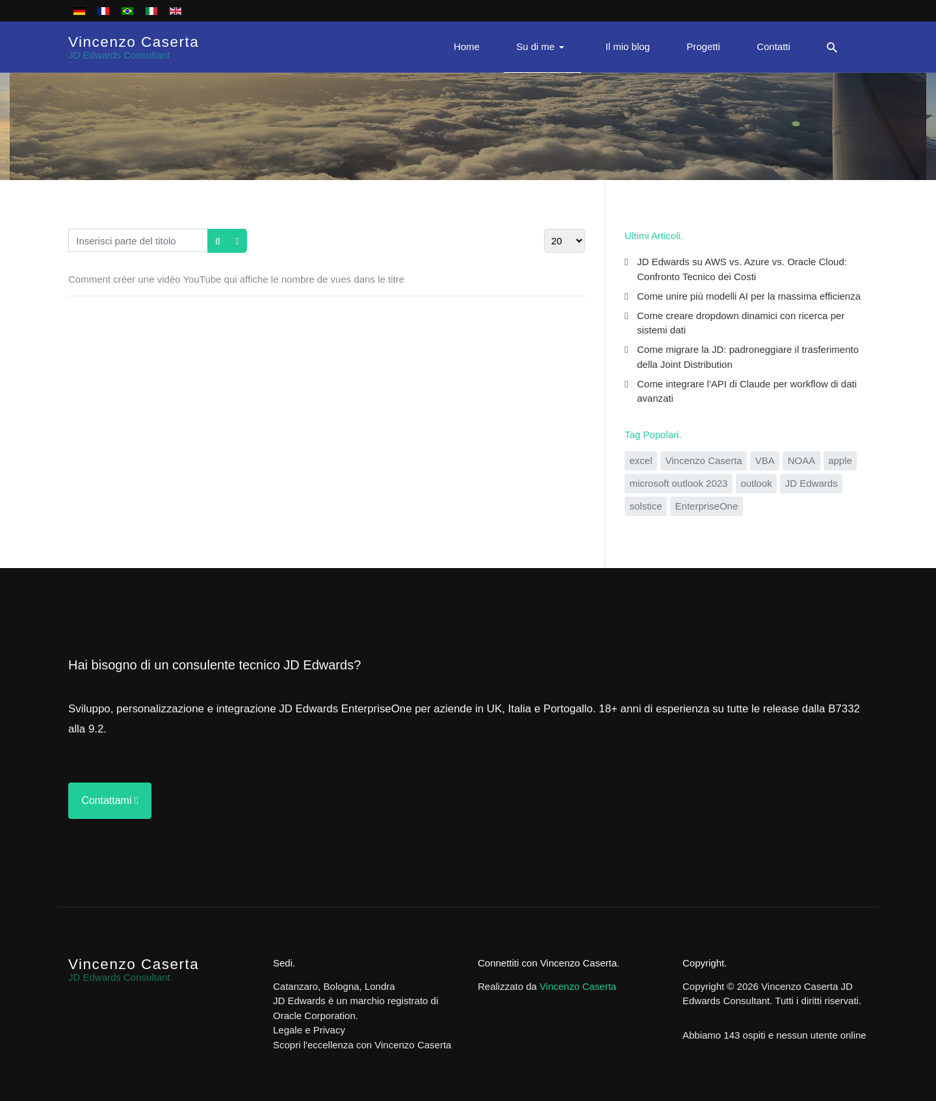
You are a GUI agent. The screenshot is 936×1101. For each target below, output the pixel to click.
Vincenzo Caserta (704, 460)
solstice (646, 506)
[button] (542, 47)
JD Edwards (811, 483)
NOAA (802, 460)
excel (641, 460)
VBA (765, 460)
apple (840, 460)
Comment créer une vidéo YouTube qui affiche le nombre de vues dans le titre (236, 279)
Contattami (109, 800)
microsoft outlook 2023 (679, 483)
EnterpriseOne (706, 506)
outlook (756, 483)
